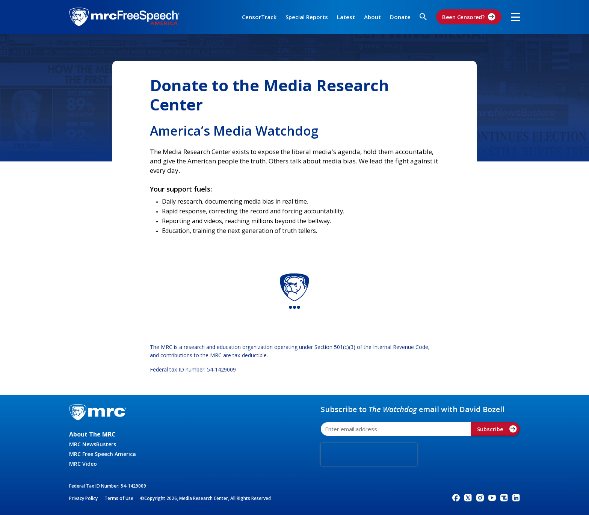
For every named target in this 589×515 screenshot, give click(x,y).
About (372, 17)
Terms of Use (118, 498)
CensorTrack (259, 17)
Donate (400, 17)
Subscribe (497, 429)
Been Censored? (468, 17)
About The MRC (92, 434)
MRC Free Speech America (102, 454)
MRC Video (83, 463)
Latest (346, 17)
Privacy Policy (83, 498)
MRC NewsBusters (92, 444)
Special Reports (306, 17)
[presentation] (369, 454)
